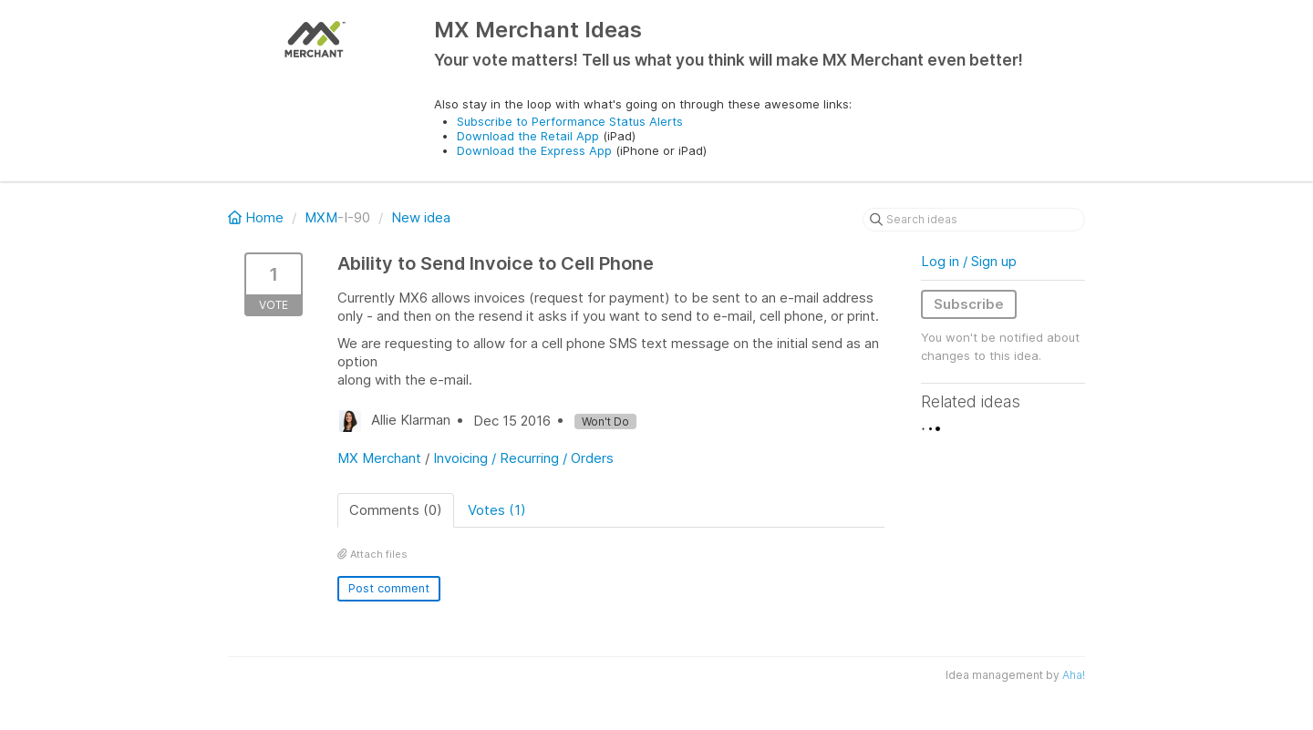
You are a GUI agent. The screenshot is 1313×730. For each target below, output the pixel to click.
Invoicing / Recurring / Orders (523, 458)
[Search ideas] (974, 219)
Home (257, 217)
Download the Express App (534, 150)
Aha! (1073, 675)
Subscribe (969, 304)
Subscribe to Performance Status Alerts (570, 121)
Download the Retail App (528, 136)
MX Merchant (379, 458)
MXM (321, 217)
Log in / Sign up (969, 261)
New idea (420, 217)
